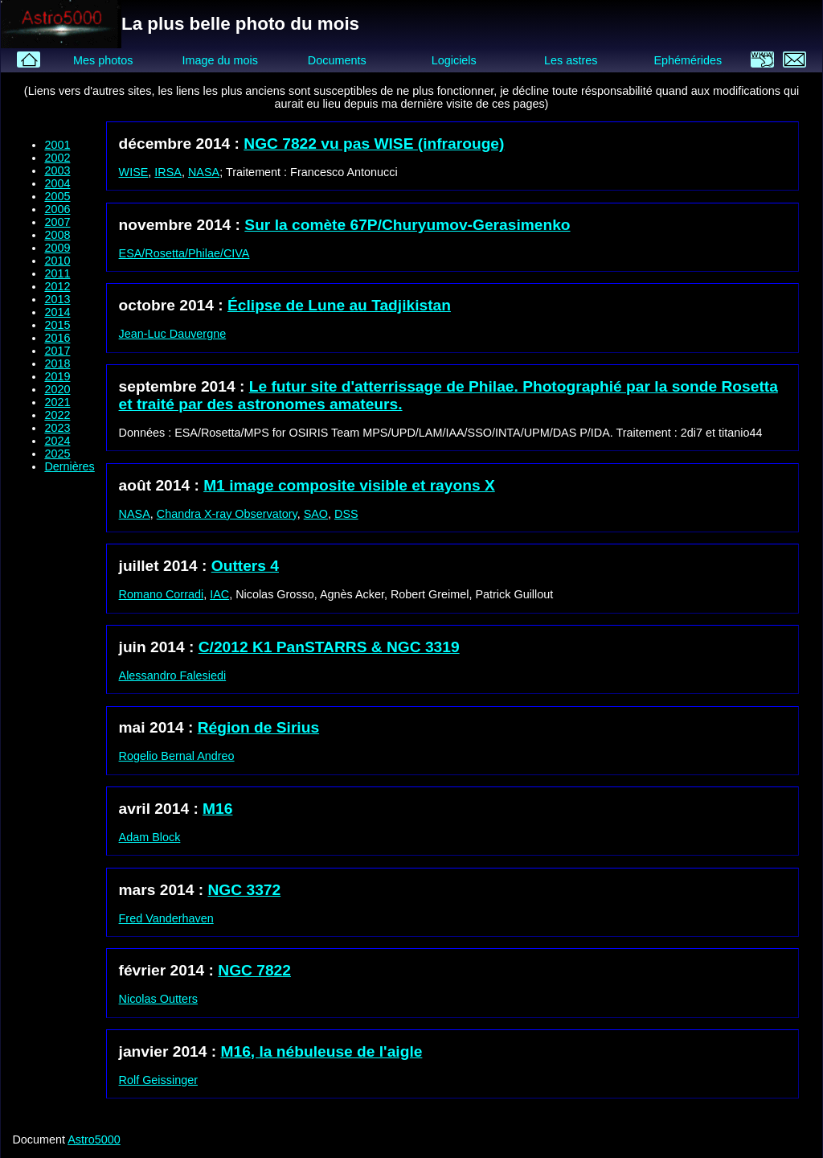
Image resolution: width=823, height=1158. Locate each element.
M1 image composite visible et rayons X (349, 485)
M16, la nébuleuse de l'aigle (322, 1051)
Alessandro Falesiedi (173, 675)
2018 (57, 363)
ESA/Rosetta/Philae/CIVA (184, 253)
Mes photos (103, 60)
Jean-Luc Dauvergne (173, 333)
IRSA (168, 172)
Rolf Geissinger (158, 1080)
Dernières (69, 466)
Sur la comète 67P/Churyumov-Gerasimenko (407, 224)
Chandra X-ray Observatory (227, 513)
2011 (57, 273)
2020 (57, 389)
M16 (217, 808)
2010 (57, 260)
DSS (346, 513)
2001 (57, 144)
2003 (57, 170)
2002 (57, 157)
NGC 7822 (254, 970)
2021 (57, 402)
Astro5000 (94, 1139)
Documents (337, 60)
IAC (219, 594)
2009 (57, 247)
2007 (57, 222)
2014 (57, 312)
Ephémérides (687, 60)
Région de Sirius (258, 727)
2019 (57, 376)
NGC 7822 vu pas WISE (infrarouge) (374, 143)
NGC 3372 (244, 889)
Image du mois (219, 60)
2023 (57, 427)
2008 (57, 234)
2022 (57, 415)
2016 (57, 337)
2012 (57, 286)
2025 (57, 453)
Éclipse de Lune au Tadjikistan (339, 305)
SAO (316, 513)
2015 (57, 324)
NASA (203, 172)
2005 (57, 196)
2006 (57, 209)
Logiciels (454, 60)
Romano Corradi (161, 594)
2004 (57, 183)
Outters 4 (245, 565)
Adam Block (150, 837)
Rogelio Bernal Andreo (177, 755)
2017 (57, 350)
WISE (134, 172)
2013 (57, 299)
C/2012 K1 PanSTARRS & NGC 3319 (329, 647)
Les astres (570, 60)
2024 (57, 440)
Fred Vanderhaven (166, 918)
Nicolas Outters (158, 998)
